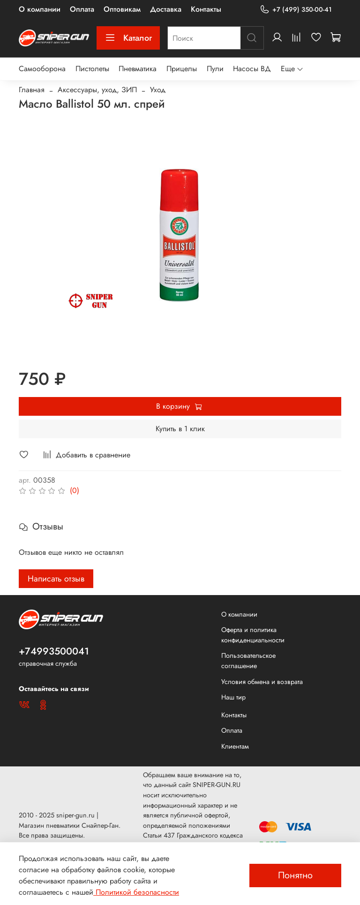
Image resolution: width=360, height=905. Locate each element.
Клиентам (235, 746)
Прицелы (181, 68)
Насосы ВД (252, 68)
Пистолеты (92, 68)
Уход (157, 89)
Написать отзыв (56, 579)
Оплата (82, 9)
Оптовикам (122, 9)
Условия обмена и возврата (262, 681)
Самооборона (42, 68)
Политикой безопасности (136, 892)
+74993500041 (54, 651)
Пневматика (138, 68)
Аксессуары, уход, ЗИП (97, 89)
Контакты (206, 9)
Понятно (295, 875)
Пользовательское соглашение (248, 660)
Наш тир (233, 697)
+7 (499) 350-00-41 (296, 10)
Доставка (165, 9)
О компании (39, 9)
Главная (32, 89)
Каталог (128, 38)
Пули (215, 68)
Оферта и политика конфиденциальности (253, 635)
